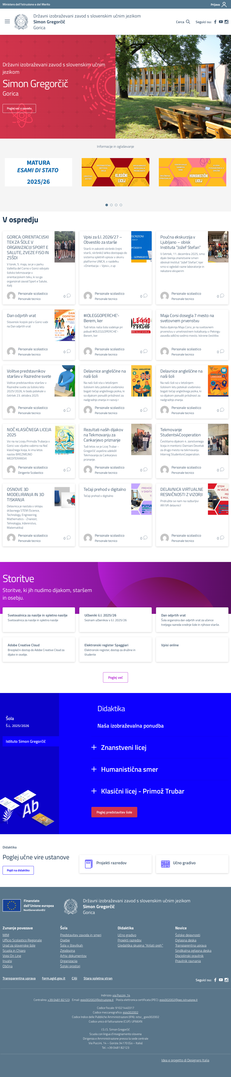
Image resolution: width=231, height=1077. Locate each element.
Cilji (74, 978)
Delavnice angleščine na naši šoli (105, 373)
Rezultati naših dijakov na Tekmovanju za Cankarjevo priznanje (103, 434)
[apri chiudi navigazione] (7, 21)
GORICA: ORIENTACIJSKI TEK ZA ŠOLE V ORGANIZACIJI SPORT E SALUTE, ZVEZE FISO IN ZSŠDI (28, 247)
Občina (7, 966)
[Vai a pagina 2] (111, 205)
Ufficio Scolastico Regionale (22, 940)
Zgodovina (67, 950)
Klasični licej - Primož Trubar (142, 791)
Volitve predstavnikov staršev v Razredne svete (29, 373)
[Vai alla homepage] (21, 22)
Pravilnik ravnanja (188, 960)
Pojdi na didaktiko (18, 870)
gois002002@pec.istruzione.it (178, 999)
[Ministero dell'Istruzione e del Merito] (26, 4)
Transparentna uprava (190, 945)
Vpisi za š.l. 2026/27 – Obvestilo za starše (103, 239)
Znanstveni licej (124, 747)
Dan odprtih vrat (21, 315)
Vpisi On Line (12, 955)
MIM (6, 935)
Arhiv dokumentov (73, 955)
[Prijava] (218, 4)
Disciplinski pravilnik (189, 955)
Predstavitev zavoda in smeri (80, 935)
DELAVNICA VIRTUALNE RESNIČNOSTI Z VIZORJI (181, 492)
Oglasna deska (185, 940)
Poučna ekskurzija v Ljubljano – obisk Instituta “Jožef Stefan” (180, 242)
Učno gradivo (127, 935)
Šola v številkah (71, 945)
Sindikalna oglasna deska (193, 950)
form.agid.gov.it (53, 978)
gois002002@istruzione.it (97, 999)
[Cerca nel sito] (183, 22)
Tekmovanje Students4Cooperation (180, 432)
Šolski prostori (70, 966)
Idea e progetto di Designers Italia (185, 1060)
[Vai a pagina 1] (106, 205)
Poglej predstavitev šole (114, 812)
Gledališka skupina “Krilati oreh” (140, 945)
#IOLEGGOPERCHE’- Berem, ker (101, 318)
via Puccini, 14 (121, 995)
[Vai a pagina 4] (121, 205)
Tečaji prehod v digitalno (105, 489)
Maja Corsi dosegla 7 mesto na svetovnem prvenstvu (187, 318)
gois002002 (130, 1012)
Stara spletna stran (98, 978)
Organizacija (68, 960)
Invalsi (7, 960)
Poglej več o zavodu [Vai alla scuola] (19, 108)
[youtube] (221, 22)
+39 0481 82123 (59, 999)
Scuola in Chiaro (14, 950)
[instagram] (226, 22)
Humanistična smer (129, 769)
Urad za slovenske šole (19, 945)
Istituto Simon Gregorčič (26, 741)
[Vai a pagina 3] (116, 205)
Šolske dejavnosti (187, 935)
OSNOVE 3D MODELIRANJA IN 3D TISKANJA (25, 494)
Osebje (65, 940)
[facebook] (215, 22)
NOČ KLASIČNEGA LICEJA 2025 (29, 432)
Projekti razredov (130, 940)
